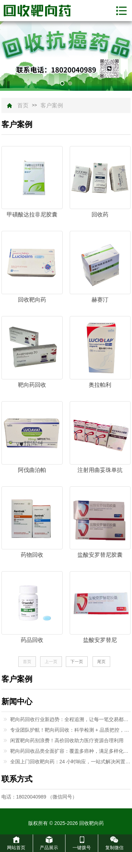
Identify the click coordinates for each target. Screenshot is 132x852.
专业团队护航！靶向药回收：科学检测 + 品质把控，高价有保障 (70, 730)
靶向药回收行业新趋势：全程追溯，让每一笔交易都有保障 (70, 719)
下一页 (76, 661)
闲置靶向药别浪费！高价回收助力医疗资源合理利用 (67, 740)
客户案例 (51, 105)
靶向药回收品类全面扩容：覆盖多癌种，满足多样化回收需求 (70, 751)
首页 (23, 105)
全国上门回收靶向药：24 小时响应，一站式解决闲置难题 (70, 761)
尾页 (101, 661)
